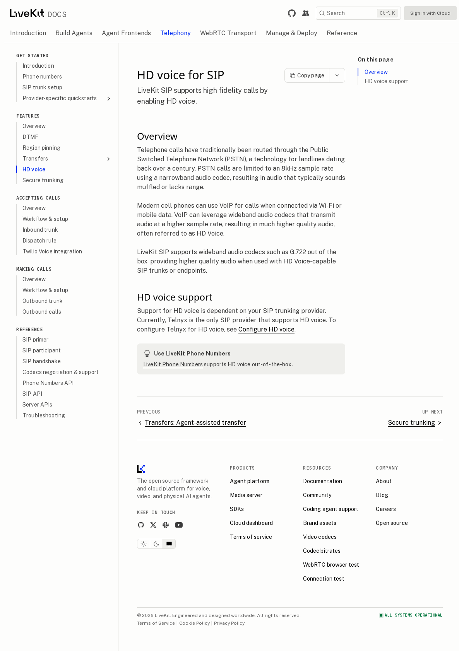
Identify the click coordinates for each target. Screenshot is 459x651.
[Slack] (166, 525)
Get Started (32, 55)
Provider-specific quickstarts (67, 98)
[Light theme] (143, 543)
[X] (153, 525)
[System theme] (169, 543)
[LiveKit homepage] (141, 470)
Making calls (33, 269)
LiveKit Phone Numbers (173, 364)
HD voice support (386, 81)
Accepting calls (38, 197)
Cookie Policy (194, 623)
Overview (376, 72)
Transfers (67, 158)
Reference (29, 329)
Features (28, 115)
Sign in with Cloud (430, 13)
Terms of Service (156, 623)
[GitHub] (141, 525)
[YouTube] (178, 525)
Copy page (306, 75)
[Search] (358, 13)
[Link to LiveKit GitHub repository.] (292, 13)
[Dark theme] (156, 543)
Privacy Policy (229, 623)
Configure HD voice (266, 329)
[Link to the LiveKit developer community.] (306, 13)
